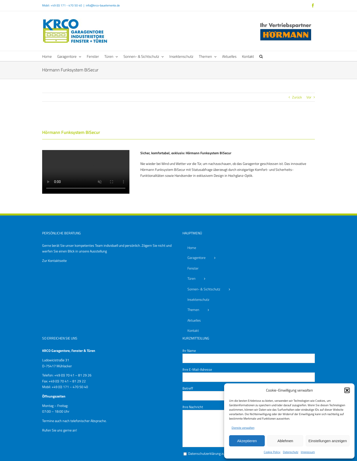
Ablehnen (285, 441)
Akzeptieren (247, 441)
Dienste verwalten (243, 427)
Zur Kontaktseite (54, 260)
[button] (347, 390)
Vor (308, 97)
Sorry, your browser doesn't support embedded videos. (85, 172)
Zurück (297, 97)
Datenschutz (290, 452)
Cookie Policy (272, 452)
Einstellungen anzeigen (327, 441)
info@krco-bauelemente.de (103, 5)
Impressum (308, 452)
